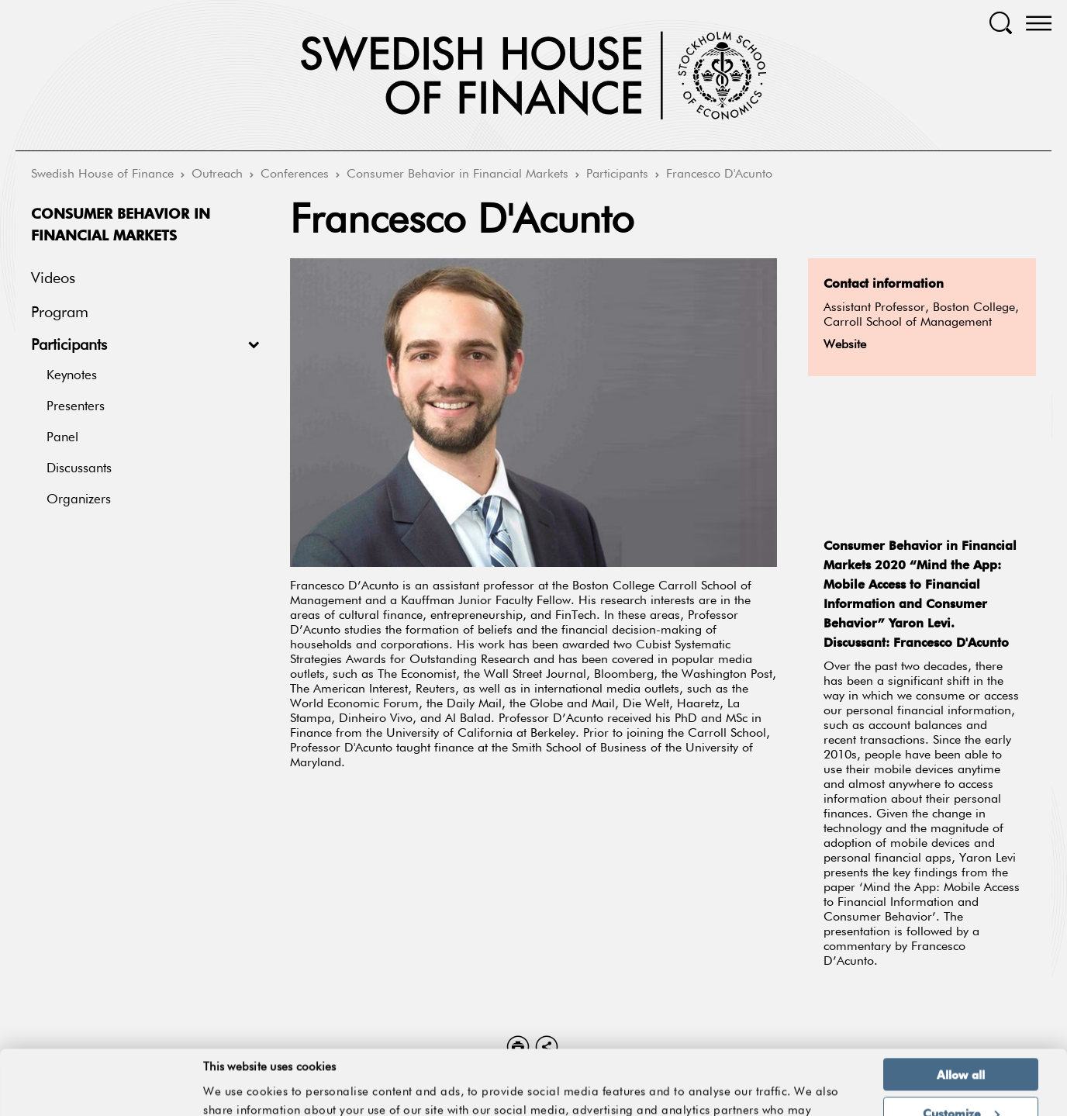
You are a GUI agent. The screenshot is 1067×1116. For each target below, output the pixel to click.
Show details (817, 1087)
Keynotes (72, 375)
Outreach (217, 174)
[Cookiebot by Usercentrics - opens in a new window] (100, 1095)
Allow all (961, 1013)
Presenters (76, 406)
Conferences (295, 174)
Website (845, 345)
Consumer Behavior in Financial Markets (457, 174)
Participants (617, 174)
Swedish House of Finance (102, 174)
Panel (62, 437)
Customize (961, 1052)
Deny (960, 1090)
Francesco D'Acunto (719, 174)
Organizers (79, 499)
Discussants (79, 468)
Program (59, 312)
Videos (53, 278)
